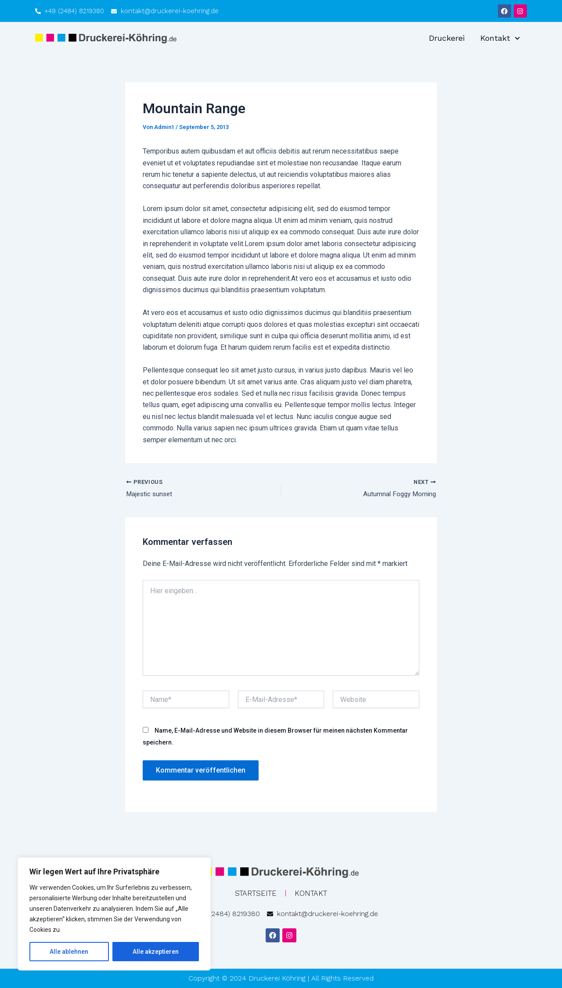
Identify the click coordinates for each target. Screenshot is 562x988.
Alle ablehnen (69, 951)
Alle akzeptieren (156, 951)
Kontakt (500, 38)
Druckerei (447, 38)
